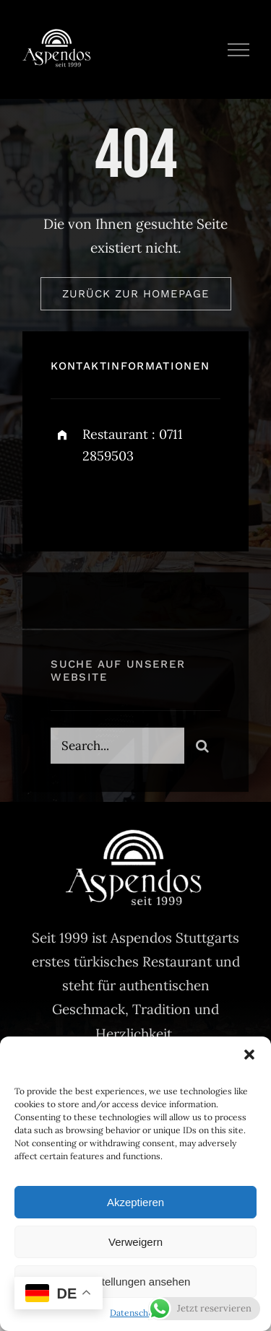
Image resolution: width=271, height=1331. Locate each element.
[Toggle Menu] (238, 49)
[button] (249, 1054)
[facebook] (67, 502)
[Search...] (117, 749)
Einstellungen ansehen (136, 1281)
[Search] (202, 749)
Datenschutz (135, 1312)
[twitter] (106, 502)
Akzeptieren (135, 1202)
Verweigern (135, 1242)
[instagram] (146, 502)
